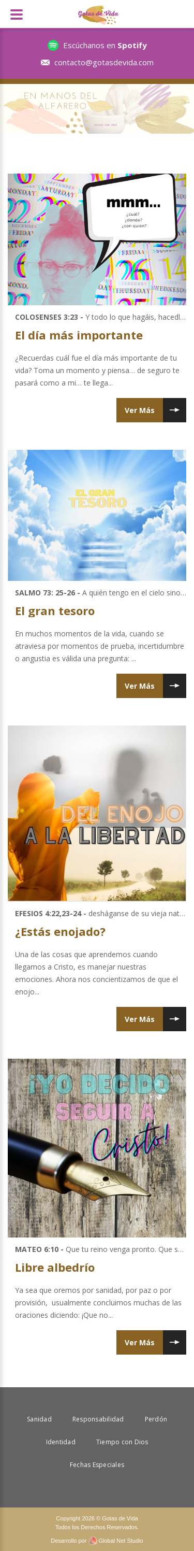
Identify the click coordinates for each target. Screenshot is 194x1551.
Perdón (156, 1419)
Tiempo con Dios (122, 1442)
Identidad (61, 1442)
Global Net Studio (120, 1541)
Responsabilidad (98, 1419)
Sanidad (39, 1419)
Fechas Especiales (97, 1464)
